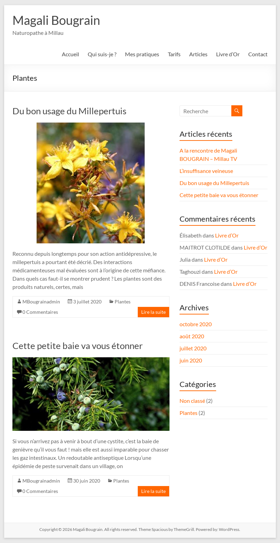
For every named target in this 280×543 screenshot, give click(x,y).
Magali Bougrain (56, 20)
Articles (198, 54)
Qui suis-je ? (102, 54)
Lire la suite (153, 312)
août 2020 (192, 336)
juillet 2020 (193, 348)
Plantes (123, 301)
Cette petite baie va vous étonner (77, 345)
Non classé (192, 400)
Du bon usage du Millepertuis (69, 110)
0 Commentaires (40, 312)
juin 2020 (191, 360)
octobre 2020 (196, 324)
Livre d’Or (228, 54)
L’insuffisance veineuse (206, 170)
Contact (258, 54)
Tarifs (174, 54)
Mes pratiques (142, 54)
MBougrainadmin (41, 301)
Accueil (70, 54)
